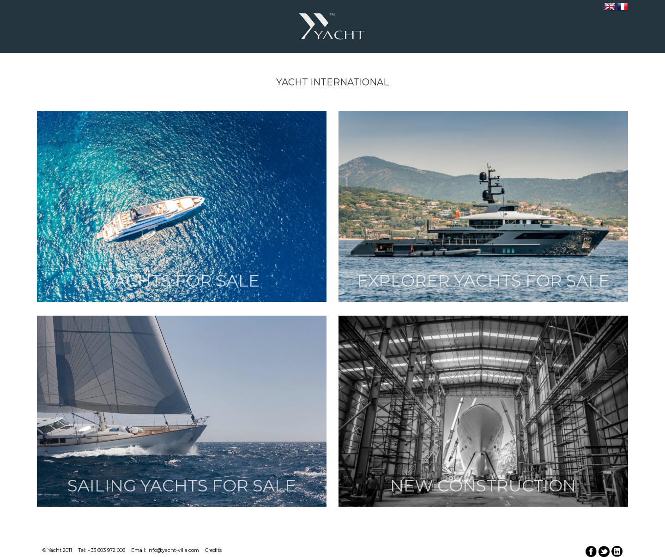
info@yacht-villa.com (173, 550)
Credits (213, 550)
